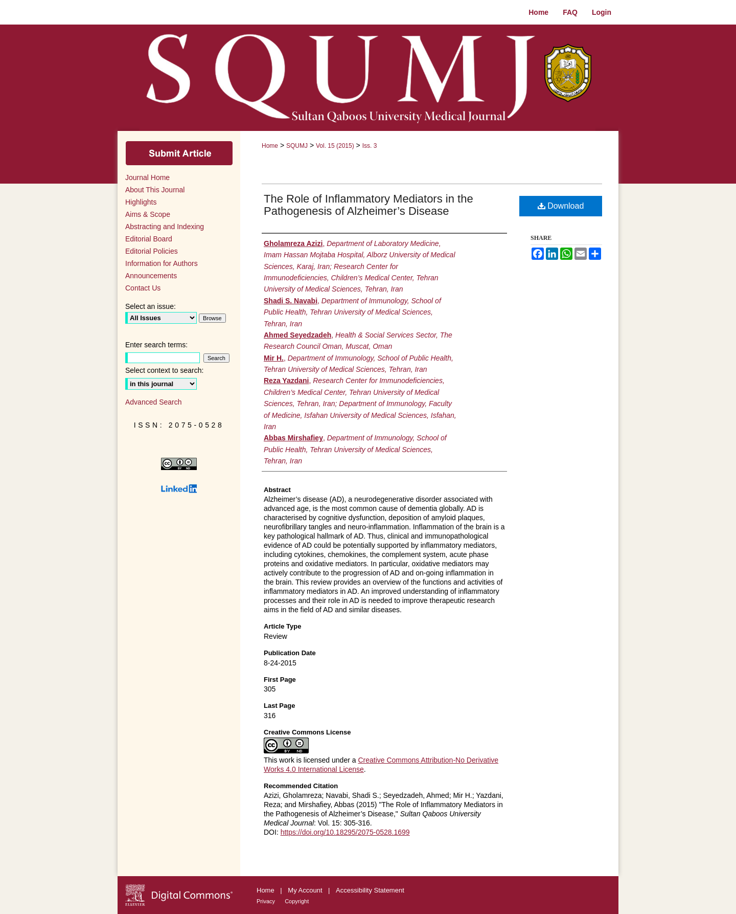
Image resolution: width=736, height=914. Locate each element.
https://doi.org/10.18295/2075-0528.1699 (345, 832)
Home (270, 145)
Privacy (267, 901)
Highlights (140, 202)
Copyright (297, 901)
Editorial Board (148, 239)
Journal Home (147, 177)
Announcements (151, 276)
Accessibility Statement (370, 890)
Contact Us (142, 288)
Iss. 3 (369, 145)
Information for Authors (161, 263)
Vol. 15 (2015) (335, 145)
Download (561, 206)
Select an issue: (150, 306)
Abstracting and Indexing (164, 226)
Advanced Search (153, 402)
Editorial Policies (151, 251)
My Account (306, 890)
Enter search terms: (156, 345)
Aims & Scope (147, 214)
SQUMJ (297, 145)
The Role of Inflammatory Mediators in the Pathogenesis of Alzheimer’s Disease (368, 204)
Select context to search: (164, 370)
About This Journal (155, 190)
